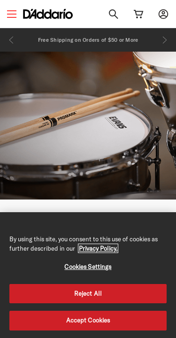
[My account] (163, 14)
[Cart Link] (138, 14)
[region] (88, 275)
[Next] (165, 40)
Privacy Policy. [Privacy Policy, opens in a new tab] (98, 248)
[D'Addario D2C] (48, 13)
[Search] (113, 14)
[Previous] (11, 40)
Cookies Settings (87, 266)
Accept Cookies (88, 320)
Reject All (88, 293)
